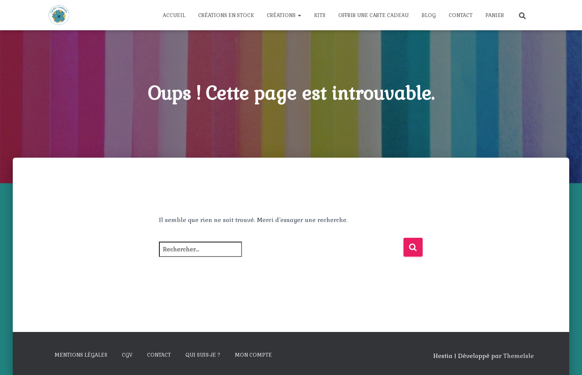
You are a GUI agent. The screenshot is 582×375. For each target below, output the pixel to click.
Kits (320, 15)
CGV (127, 355)
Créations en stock (226, 15)
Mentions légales (81, 355)
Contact (461, 15)
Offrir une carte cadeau (373, 15)
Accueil (174, 15)
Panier (494, 15)
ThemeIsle (518, 356)
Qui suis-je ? (202, 355)
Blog (428, 15)
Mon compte (253, 355)
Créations (284, 15)
